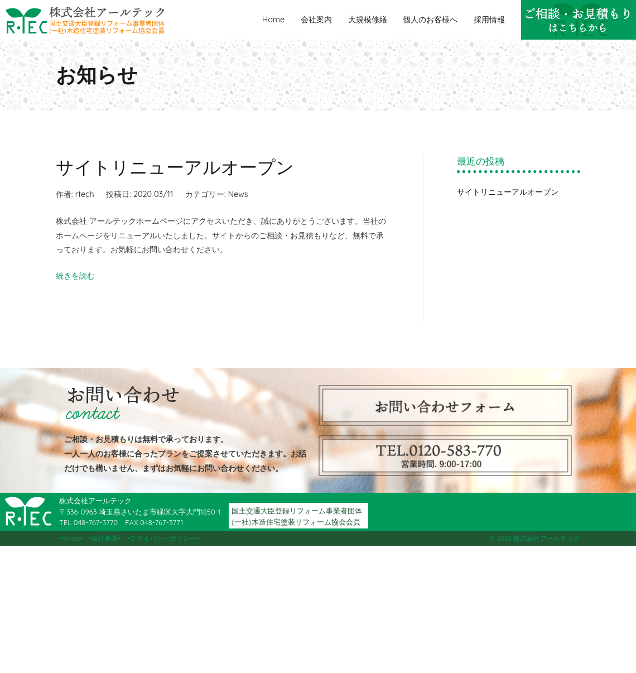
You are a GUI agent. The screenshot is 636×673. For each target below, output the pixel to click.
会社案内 (316, 20)
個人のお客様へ (430, 20)
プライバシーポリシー (162, 538)
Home (273, 20)
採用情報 (489, 20)
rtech (84, 194)
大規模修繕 (367, 20)
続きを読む (75, 276)
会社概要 (104, 538)
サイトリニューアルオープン (175, 167)
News (238, 194)
